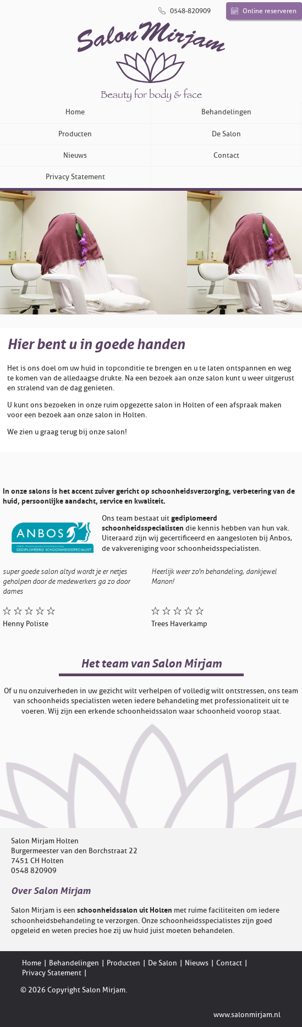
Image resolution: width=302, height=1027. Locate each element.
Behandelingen (226, 112)
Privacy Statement (75, 176)
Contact (226, 155)
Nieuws (75, 155)
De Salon (226, 134)
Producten (75, 134)
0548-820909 (184, 10)
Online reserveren (263, 11)
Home (75, 112)
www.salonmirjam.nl (247, 1014)
